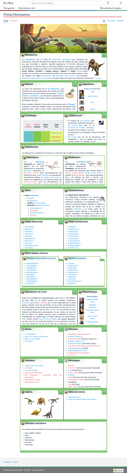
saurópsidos (66, 59)
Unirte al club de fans (92, 89)
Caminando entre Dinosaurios (79, 334)
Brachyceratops (74, 245)
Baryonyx (28, 243)
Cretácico (35, 96)
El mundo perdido (31, 370)
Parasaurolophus (74, 243)
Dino (70, 370)
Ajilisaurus (28, 236)
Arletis (92, 109)
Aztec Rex (72, 355)
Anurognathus (31, 268)
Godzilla (71, 375)
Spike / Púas (72, 387)
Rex (69, 384)
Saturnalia (33, 210)
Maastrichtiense (56, 133)
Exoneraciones (38, 470)
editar (104, 56)
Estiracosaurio (73, 234)
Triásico (60, 93)
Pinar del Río (44, 319)
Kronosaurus (72, 274)
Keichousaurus (73, 270)
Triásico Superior (32, 173)
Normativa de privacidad (13, 470)
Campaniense (56, 137)
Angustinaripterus (32, 263)
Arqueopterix (29, 227)
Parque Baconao (74, 397)
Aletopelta (72, 227)
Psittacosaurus (73, 229)
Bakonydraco (31, 277)
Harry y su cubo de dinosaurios (36, 336)
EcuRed (8, 3)
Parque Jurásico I (75, 336)
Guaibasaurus (32, 201)
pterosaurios (46, 76)
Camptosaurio (73, 238)
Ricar (93, 102)
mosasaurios (47, 78)
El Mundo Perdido (74, 339)
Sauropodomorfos (31, 245)
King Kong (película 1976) (77, 350)
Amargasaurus (30, 238)
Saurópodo (29, 248)
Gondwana (26, 303)
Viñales (54, 319)
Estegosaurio (73, 231)
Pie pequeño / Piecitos (76, 380)
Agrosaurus (29, 229)
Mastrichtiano (80, 175)
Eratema (28, 127)
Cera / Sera (72, 368)
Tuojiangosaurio (74, 241)
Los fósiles (28, 368)
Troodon (74, 137)
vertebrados (56, 59)
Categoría (7, 462)
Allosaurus (28, 231)
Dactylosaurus (73, 272)
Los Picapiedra (30, 334)
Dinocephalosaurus (74, 281)
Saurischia (34, 195)
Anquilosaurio (73, 248)
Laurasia (44, 303)
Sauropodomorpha (43, 205)
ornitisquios (81, 162)
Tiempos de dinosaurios (33, 373)
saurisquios (39, 162)
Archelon (71, 263)
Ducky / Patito (73, 373)
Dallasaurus (72, 277)
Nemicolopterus (31, 279)
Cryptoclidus (72, 268)
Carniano (44, 175)
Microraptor (30, 274)
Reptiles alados (34, 258)
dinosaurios (30, 59)
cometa (74, 125)
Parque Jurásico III (76, 341)
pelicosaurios (69, 76)
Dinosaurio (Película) (76, 343)
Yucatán (52, 310)
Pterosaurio (49, 258)
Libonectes (72, 283)
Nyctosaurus (30, 283)
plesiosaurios (36, 78)
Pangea (72, 104)
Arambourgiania (32, 272)
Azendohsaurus (36, 208)
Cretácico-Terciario (30, 182)
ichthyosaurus (73, 266)
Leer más (98, 78)
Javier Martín (92, 96)
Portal (15, 462)
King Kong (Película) (75, 348)
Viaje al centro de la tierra (34, 366)
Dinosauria (27, 171)
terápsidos (60, 76)
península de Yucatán (76, 128)
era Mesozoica (54, 89)
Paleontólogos (92, 296)
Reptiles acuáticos (77, 258)
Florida (73, 307)
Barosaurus (29, 241)
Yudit (92, 92)
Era (28, 125)
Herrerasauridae (40, 203)
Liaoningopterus (32, 266)
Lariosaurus (72, 279)
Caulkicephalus (31, 281)
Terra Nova (29, 341)
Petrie (70, 377)
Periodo (37, 125)
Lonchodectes (31, 270)
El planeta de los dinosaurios (79, 353)
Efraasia (33, 215)
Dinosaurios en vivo (32, 382)
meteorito (86, 121)
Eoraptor (30, 198)
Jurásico (25, 96)
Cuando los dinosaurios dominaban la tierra (84, 346)
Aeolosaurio (29, 234)
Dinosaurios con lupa (32, 380)
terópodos (78, 209)
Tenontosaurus (73, 236)
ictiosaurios (26, 78)
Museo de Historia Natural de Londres (82, 399)
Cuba (24, 319)
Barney (70, 366)
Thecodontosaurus (37, 213)
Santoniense (55, 141)
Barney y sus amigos (32, 339)
